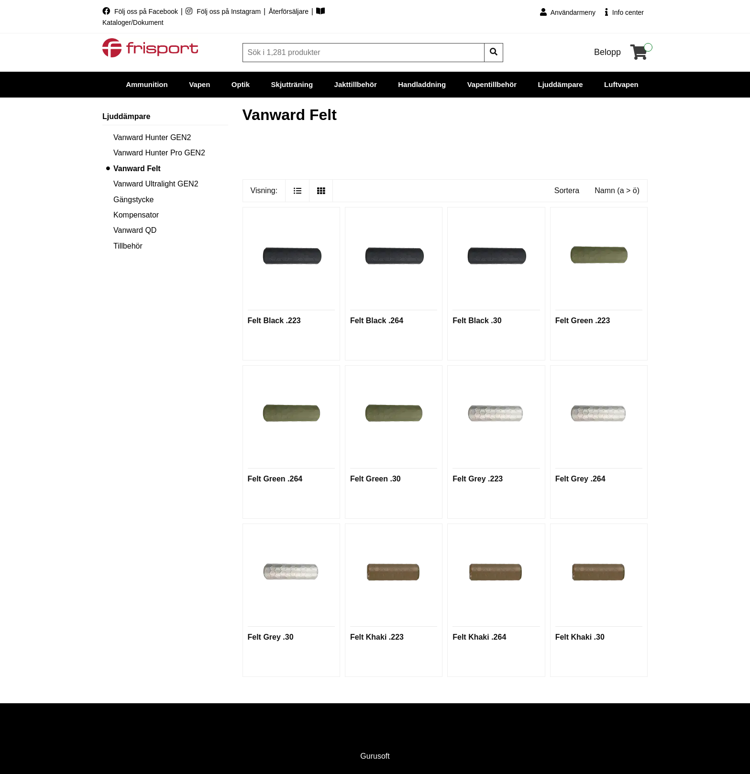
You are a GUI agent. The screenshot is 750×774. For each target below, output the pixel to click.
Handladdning (422, 84)
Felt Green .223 (582, 320)
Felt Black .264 (376, 320)
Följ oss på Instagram (224, 11)
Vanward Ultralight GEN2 (156, 184)
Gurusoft (374, 756)
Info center (624, 12)
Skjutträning (292, 84)
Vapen (199, 84)
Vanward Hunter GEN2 (152, 137)
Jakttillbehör (355, 84)
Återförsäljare (289, 11)
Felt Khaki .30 (580, 637)
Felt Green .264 (275, 479)
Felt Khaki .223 (377, 637)
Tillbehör (128, 246)
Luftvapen (621, 84)
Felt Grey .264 (580, 479)
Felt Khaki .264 (479, 637)
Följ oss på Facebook (141, 11)
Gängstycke (133, 200)
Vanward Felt (137, 168)
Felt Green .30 (375, 479)
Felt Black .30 (476, 320)
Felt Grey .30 (271, 637)
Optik (241, 84)
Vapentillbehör (492, 84)
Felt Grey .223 (477, 479)
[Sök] (364, 52)
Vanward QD (134, 230)
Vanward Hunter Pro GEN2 (159, 153)
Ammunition (147, 84)
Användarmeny (568, 12)
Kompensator (136, 215)
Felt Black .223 (274, 320)
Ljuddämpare (560, 84)
